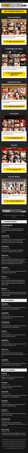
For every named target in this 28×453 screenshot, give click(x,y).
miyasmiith (4, 400)
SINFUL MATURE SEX (15, 41)
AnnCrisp (4, 331)
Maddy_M (4, 288)
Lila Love (4, 276)
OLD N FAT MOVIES (14, 201)
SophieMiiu (4, 360)
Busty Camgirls (9, 370)
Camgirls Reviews (10, 222)
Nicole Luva (4, 255)
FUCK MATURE (15, 138)
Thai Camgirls (9, 300)
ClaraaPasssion (5, 419)
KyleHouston (5, 246)
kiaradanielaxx (5, 322)
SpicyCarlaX (4, 391)
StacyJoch (4, 410)
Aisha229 (4, 373)
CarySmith (4, 382)
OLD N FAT (15, 169)
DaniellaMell (4, 313)
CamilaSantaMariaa (6, 225)
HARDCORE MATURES (15, 106)
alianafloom (4, 304)
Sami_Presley (5, 429)
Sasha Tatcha (5, 235)
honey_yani (4, 349)
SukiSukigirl (4, 340)
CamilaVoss (4, 267)
